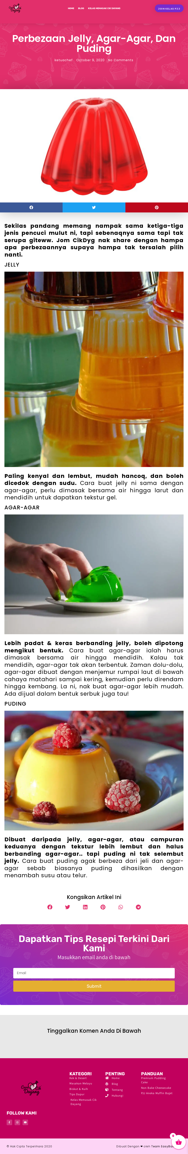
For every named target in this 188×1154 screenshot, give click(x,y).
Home (71, 8)
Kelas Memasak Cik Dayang (104, 8)
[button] (31, 207)
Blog (81, 8)
